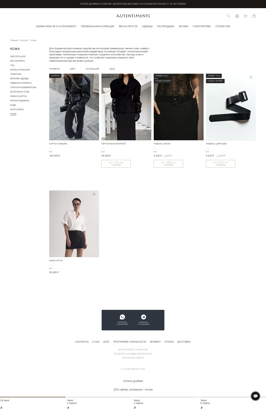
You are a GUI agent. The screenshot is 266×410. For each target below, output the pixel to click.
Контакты (82, 342)
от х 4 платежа (116, 164)
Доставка (184, 342)
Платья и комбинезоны (23, 87)
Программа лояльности (129, 342)
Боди (13, 105)
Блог (106, 342)
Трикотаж (15, 74)
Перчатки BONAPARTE (113, 144)
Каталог (24, 40)
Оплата (169, 342)
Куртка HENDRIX (58, 144)
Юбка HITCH (56, 261)
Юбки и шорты (18, 96)
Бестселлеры (17, 61)
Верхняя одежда (19, 79)
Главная (14, 40)
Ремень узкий (162, 144)
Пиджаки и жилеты (21, 83)
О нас (96, 342)
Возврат (155, 342)
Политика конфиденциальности (133, 354)
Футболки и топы (19, 92)
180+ (12, 65)
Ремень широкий (216, 144)
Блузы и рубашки (20, 70)
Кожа (13, 114)
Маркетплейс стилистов (132, 350)
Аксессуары (17, 110)
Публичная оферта (133, 358)
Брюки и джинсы (19, 101)
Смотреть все (17, 57)
